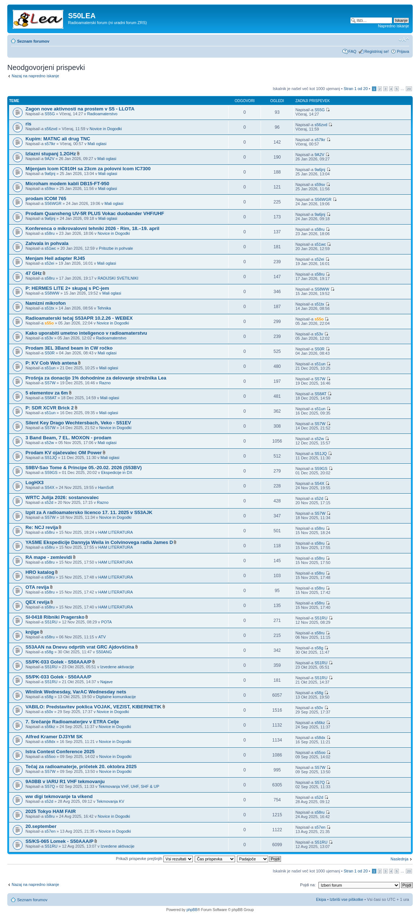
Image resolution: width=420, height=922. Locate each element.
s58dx (50, 741)
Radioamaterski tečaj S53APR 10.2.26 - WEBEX (79, 318)
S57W (50, 383)
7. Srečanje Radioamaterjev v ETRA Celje (72, 721)
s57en (50, 831)
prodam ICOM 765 (45, 198)
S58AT (51, 398)
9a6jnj (50, 173)
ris (28, 124)
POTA (106, 622)
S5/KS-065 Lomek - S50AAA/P (59, 841)
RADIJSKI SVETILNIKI (118, 278)
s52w (49, 442)
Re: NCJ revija (41, 527)
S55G (50, 114)
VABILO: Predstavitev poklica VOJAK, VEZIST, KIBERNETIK (93, 706)
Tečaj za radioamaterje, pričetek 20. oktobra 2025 (80, 766)
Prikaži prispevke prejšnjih (154, 858)
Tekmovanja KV (110, 801)
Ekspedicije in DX (116, 472)
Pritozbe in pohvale (116, 248)
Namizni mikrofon (45, 303)
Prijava (403, 51)
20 (409, 89)
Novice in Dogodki (106, 129)
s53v (49, 338)
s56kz (50, 726)
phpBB (191, 910)
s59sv (50, 188)
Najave (106, 682)
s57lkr (50, 143)
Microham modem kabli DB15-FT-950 (67, 183)
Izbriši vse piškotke (347, 899)
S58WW (52, 293)
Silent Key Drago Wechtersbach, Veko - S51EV (78, 422)
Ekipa (321, 899)
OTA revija (37, 587)
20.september (40, 826)
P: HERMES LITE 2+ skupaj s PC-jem (67, 288)
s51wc (50, 248)
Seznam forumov (33, 41)
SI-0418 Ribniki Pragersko (54, 617)
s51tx (49, 308)
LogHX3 (34, 482)
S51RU (51, 622)
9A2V (50, 158)
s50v (49, 711)
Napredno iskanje (393, 26)
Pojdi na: (308, 885)
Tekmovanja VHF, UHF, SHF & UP (129, 786)
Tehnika (104, 308)
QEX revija (37, 602)
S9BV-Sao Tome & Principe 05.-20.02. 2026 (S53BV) (83, 467)
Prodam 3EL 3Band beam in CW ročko (68, 348)
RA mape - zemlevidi (48, 557)
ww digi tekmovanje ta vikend (59, 796)
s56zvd (51, 129)
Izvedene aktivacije (117, 667)
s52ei (49, 263)
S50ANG (104, 652)
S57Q (50, 786)
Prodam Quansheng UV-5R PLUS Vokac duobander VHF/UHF (94, 213)
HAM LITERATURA (115, 532)
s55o (49, 323)
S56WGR (53, 203)
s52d (49, 502)
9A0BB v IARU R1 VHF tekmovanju (65, 781)
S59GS (51, 472)
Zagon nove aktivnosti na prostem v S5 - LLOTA (79, 109)
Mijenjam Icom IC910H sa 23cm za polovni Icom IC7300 (88, 168)
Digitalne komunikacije (116, 697)
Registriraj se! (376, 51)
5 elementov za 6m (46, 393)
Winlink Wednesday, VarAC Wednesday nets (75, 692)
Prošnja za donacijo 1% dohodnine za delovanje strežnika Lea (95, 378)
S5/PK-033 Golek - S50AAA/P (58, 662)
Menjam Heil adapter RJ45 (55, 258)
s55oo (50, 756)
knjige (32, 632)
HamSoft (106, 487)
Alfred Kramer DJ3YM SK (54, 736)
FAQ (352, 51)
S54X (50, 487)
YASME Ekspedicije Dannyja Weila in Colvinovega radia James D (99, 542)
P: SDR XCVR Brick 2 (49, 408)
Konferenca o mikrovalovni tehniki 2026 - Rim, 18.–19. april (92, 228)
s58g (49, 652)
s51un (50, 368)
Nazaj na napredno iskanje (35, 76)
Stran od (356, 88)
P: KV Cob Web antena (51, 363)
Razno (105, 383)
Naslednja (399, 859)
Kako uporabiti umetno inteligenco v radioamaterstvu (86, 333)
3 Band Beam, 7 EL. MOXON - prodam (68, 437)
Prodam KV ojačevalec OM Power (63, 452)
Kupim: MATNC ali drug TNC (57, 138)
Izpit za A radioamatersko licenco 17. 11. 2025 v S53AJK (88, 512)
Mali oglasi (97, 143)
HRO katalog (39, 572)
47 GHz (33, 273)
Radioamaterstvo (102, 114)
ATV (102, 637)
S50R (50, 353)
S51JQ (51, 457)
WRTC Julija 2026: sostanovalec (62, 497)
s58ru (50, 233)
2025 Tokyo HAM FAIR (50, 811)
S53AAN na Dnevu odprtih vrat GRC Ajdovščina (79, 647)
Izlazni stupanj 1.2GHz (50, 153)
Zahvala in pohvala (46, 243)
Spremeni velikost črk (404, 39)
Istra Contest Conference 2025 (60, 751)
